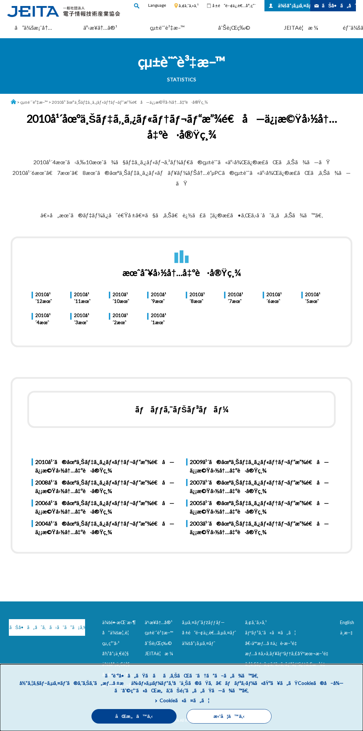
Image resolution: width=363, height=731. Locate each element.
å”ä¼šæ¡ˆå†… (33, 27)
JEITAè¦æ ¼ (301, 27)
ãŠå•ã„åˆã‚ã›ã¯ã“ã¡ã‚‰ (46, 627)
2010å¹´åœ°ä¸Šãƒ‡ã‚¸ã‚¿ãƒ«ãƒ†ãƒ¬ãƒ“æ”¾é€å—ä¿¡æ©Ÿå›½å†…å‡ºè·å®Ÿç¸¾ (130, 102)
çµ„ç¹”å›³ (110, 643)
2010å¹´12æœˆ (43, 298)
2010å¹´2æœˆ (120, 319)
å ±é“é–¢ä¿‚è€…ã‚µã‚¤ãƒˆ (209, 632)
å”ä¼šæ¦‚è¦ (117, 632)
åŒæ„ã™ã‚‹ (134, 716)
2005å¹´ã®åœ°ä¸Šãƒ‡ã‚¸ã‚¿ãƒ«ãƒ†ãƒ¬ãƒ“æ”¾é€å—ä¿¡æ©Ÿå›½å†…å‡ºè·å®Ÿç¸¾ (259, 507)
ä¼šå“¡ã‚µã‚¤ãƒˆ (294, 5)
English (347, 622)
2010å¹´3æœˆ (81, 319)
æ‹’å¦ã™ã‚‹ (228, 716)
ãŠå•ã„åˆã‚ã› (339, 5)
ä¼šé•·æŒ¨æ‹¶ (119, 622)
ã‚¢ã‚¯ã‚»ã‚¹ (189, 5)
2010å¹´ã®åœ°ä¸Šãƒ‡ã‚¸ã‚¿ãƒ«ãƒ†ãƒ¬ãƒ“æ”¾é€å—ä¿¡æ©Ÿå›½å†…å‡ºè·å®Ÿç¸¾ (104, 466)
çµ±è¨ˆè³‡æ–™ (167, 27)
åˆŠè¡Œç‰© (234, 27)
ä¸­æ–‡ (346, 632)
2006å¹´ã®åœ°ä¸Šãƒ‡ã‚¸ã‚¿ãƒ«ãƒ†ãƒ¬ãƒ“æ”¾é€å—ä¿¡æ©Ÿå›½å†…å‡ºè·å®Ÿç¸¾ (104, 507)
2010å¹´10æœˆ (120, 298)
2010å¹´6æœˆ (273, 298)
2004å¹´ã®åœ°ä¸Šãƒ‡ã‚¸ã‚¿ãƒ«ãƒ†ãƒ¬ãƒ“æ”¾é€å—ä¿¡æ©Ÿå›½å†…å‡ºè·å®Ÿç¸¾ (104, 527)
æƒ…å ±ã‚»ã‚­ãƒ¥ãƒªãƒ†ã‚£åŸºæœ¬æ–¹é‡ (288, 653)
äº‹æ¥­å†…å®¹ (100, 27)
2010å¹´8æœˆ (197, 298)
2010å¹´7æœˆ (235, 298)
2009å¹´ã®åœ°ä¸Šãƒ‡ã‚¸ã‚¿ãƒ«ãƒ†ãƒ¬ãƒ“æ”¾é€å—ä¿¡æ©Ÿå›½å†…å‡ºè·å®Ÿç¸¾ (259, 466)
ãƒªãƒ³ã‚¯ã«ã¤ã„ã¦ (270, 632)
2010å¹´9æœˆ (158, 298)
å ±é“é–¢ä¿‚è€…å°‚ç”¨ (234, 5)
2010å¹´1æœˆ (158, 319)
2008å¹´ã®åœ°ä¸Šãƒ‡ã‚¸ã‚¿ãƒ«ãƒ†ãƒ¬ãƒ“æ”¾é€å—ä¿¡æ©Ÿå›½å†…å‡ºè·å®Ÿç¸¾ (104, 486)
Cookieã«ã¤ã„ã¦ (185, 700)
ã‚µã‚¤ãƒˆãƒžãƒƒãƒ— (203, 622)
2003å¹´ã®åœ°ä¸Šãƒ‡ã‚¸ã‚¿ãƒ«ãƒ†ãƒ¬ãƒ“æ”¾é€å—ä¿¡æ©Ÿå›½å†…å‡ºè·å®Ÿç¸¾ (259, 527)
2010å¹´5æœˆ (312, 298)
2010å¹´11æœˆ (82, 298)
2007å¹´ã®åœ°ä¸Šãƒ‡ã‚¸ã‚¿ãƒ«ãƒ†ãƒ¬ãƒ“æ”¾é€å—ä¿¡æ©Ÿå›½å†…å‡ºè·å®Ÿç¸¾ (259, 486)
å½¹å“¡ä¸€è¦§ (115, 653)
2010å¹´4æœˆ (42, 319)
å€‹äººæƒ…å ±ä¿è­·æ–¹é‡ (272, 643)
